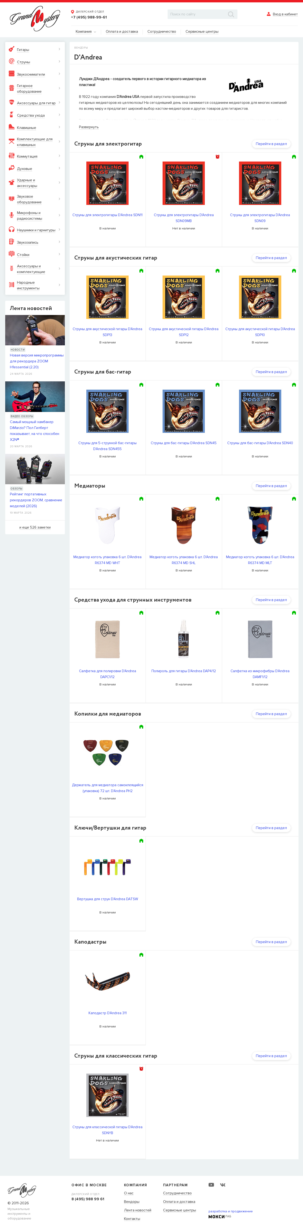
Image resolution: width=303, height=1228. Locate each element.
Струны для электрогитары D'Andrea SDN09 (260, 218)
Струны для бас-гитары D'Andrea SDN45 (184, 443)
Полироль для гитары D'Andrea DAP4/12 (184, 671)
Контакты (132, 1219)
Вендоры (131, 1202)
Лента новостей (137, 1210)
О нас (129, 1193)
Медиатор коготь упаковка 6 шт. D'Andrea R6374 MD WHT (107, 560)
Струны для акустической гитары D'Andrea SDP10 (260, 332)
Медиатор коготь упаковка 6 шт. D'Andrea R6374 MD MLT (260, 560)
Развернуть (89, 127)
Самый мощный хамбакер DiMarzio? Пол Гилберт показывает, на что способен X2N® (34, 431)
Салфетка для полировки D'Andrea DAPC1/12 (107, 674)
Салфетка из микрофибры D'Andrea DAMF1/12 (260, 674)
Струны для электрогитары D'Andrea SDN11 (107, 215)
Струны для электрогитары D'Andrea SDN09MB (184, 218)
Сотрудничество (177, 1193)
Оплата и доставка (179, 1202)
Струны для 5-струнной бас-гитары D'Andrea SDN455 (107, 446)
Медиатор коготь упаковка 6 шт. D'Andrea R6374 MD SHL (184, 560)
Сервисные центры (179, 1210)
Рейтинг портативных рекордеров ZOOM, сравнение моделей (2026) (36, 500)
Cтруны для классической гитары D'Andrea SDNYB (107, 1130)
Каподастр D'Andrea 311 (108, 1013)
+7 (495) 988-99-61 (89, 17)
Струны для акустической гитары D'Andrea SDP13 (107, 332)
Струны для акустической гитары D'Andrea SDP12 (183, 332)
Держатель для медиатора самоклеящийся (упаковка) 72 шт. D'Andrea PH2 (107, 788)
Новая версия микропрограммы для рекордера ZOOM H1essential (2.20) (37, 361)
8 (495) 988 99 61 (87, 1199)
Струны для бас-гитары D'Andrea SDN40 (260, 443)
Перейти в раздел (271, 144)
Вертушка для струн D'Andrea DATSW (107, 899)
